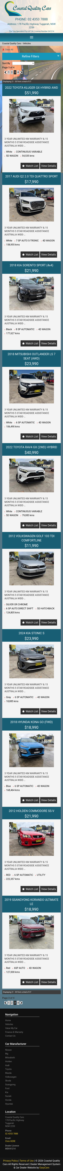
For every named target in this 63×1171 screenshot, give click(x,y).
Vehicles (27, 43)
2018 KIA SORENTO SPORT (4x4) (31, 265)
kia (6, 1092)
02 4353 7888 (38, 19)
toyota (8, 1069)
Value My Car (11, 1028)
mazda (8, 1073)
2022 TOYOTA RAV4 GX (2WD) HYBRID (31, 447)
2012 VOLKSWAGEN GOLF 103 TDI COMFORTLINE (31, 538)
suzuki (8, 1096)
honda (8, 1100)
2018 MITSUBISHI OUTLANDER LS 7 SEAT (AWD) (31, 356)
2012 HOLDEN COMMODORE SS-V (31, 811)
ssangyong (10, 1084)
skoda (8, 1080)
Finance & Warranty (14, 1032)
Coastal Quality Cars (11, 43)
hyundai (9, 1104)
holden (8, 1061)
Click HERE (10, 1141)
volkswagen (10, 1077)
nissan (8, 1050)
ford (7, 1088)
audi (7, 1065)
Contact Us (10, 1036)
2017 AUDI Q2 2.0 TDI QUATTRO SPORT (31, 176)
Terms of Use (27, 1160)
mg (6, 1053)
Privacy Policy (10, 1160)
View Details (48, 165)
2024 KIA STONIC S (31, 633)
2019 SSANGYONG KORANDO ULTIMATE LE (32, 902)
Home (8, 1020)
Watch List (32, 165)
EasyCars (44, 1167)
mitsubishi (10, 1057)
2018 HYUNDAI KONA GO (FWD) (31, 722)
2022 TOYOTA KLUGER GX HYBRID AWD (31, 87)
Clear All (9, 49)
